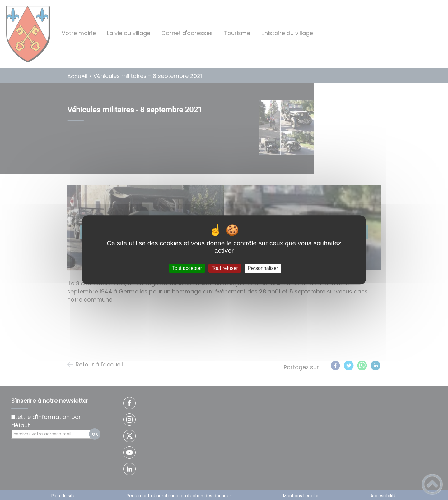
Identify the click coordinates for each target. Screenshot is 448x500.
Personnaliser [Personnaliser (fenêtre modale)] (263, 268)
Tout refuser (225, 268)
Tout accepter (187, 268)
